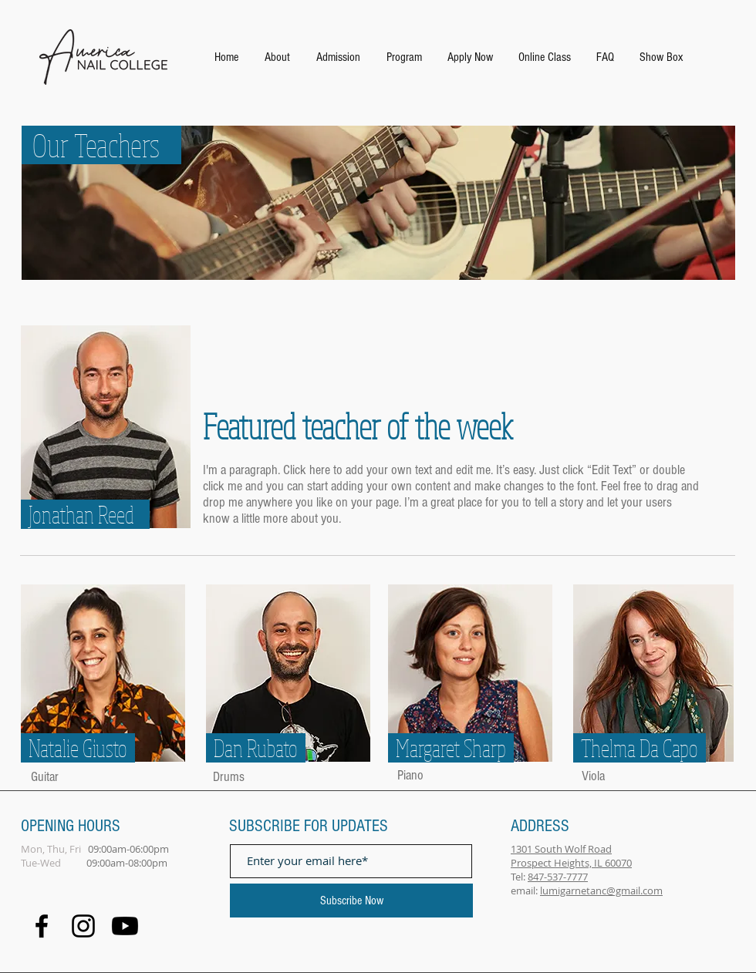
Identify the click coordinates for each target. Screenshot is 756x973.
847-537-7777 (558, 877)
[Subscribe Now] (351, 900)
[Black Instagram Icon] (83, 926)
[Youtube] (125, 926)
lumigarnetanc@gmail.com (601, 890)
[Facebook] (41, 926)
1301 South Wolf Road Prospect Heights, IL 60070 (571, 856)
